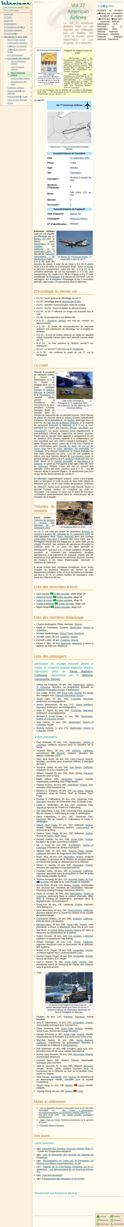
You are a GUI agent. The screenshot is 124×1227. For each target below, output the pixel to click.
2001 (86, 158)
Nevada (89, 790)
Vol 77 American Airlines (18, 74)
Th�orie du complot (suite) (16, 50)
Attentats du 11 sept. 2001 (15, 37)
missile (37, 544)
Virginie (78, 624)
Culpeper (64, 636)
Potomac (42, 466)
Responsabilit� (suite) (17, 96)
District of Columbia (46, 719)
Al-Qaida (8, 17)
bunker (71, 420)
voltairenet (74, 71)
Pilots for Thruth (53, 1120)
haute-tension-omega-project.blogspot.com (51, 74)
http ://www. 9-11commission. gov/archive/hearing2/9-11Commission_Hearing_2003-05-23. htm (66, 1112)
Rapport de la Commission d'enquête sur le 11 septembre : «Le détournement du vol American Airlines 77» (64, 1169)
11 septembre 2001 (44, 250)
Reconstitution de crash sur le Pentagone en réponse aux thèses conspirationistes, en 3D (64, 1162)
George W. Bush (68, 446)
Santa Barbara (81, 671)
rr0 (64, 94)
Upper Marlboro (84, 704)
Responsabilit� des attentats (16, 92)
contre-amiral (82, 827)
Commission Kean (80, 456)
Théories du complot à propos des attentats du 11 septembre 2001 (44, 524)
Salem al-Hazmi (44, 600)
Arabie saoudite (62, 593)
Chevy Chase (66, 633)
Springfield (73, 785)
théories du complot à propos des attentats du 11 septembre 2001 (63, 532)
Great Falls (67, 693)
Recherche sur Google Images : (49, 50)
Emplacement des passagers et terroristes (63, 1179)
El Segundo (75, 871)
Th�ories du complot (17, 46)
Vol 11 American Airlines (18, 62)
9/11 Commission (15, 55)
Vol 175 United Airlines (17, 68)
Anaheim (77, 918)
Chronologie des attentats (18, 58)
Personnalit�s (10, 33)
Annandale (78, 950)
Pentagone (75, 172)
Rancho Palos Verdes (81, 851)
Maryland (79, 633)
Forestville (76, 710)
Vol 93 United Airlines (20, 78)
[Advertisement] (48, 10)
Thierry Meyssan (65, 536)
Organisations (10, 24)
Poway (77, 942)
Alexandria (66, 779)
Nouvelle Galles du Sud (81, 879)
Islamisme (8, 14)
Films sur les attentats (17, 100)
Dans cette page (11, 10)
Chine (81, 1085)
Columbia (76, 699)
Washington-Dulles (71, 301)
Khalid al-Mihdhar (45, 603)
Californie (38, 249)
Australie (44, 882)
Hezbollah (8, 20)
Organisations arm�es (14, 27)
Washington (40, 244)
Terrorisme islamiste (13, 30)
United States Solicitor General (65, 930)
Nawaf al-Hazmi (44, 597)
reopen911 (75, 87)
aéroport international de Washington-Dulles (44, 256)
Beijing (69, 1085)
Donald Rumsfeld (63, 461)
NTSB (90, 266)
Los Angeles (75, 936)
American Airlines (78, 218)
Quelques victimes (15, 88)
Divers (10, 103)
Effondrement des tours (19, 83)
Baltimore (66, 643)
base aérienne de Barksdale (73, 448)
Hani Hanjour (43, 593)
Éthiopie (61, 753)
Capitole (50, 392)
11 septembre (77, 158)
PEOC (68, 417)
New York (82, 1048)
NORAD (69, 458)
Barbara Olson (43, 924)
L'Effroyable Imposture (45, 539)
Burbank (76, 750)
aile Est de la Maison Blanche (63, 422)
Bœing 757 (75, 213)
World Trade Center (16, 40)
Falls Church (77, 759)
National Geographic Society (50, 689)
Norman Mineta (68, 427)
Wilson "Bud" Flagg (46, 825)
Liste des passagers (52, 1175)
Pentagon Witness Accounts (52, 1126)
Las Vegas (78, 790)
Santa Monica (75, 910)
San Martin (75, 767)
